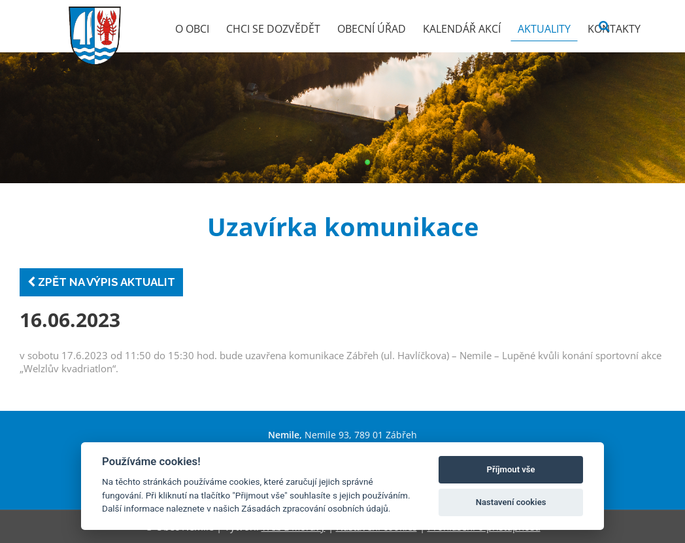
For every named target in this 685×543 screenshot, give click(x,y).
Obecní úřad (371, 29)
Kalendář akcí (462, 29)
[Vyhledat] (604, 26)
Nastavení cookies (511, 502)
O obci (192, 29)
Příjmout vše (511, 469)
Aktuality (544, 29)
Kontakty (614, 29)
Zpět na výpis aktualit (101, 282)
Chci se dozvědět (273, 29)
